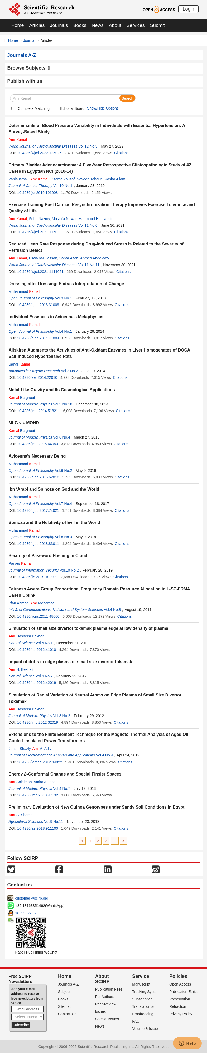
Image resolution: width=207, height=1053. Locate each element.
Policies (178, 976)
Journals (59, 25)
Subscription (142, 999)
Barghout (22, 397)
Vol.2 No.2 (69, 371)
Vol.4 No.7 (61, 788)
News (98, 25)
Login (188, 9)
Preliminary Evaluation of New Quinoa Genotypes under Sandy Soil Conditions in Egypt (97, 807)
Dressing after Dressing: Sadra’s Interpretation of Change (66, 283)
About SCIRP (102, 979)
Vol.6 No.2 (63, 470)
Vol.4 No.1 (63, 331)
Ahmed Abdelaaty (94, 258)
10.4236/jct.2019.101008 (37, 192)
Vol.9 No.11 (53, 821)
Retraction (177, 1006)
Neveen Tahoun (90, 179)
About (115, 25)
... (114, 841)
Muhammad (24, 291)
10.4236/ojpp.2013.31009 (38, 305)
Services (136, 25)
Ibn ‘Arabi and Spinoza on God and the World (54, 489)
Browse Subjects (28, 68)
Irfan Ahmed (19, 603)
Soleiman (20, 782)
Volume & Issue (145, 1029)
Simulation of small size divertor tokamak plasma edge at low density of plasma (89, 628)
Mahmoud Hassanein (96, 219)
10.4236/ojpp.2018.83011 (38, 543)
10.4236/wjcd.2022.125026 (39, 153)
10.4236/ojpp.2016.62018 (38, 477)
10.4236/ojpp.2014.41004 (38, 338)
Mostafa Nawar (64, 219)
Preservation (179, 999)
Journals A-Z (68, 984)
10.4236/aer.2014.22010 (37, 377)
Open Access (180, 984)
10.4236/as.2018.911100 (37, 828)
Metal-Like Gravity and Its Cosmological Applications (62, 390)
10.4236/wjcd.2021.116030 (39, 232)
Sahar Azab (68, 258)
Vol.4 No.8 (112, 610)
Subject (64, 992)
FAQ (135, 1021)
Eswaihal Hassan (43, 258)
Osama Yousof (63, 179)
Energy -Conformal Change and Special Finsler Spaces (65, 774)
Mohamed (42, 603)
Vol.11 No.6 (87, 225)
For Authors (104, 997)
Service (140, 976)
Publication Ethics (184, 992)
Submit (157, 25)
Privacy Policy (180, 1014)
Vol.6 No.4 (61, 437)
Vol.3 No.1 (63, 298)
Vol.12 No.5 (87, 146)
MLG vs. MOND (24, 423)
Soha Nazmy (39, 219)
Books (79, 25)
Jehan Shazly (20, 748)
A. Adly (41, 748)
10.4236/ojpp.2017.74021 (38, 510)
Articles (37, 25)
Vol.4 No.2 (44, 676)
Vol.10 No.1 (62, 186)
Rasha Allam (114, 179)
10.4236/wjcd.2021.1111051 (40, 272)
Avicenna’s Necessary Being (37, 456)
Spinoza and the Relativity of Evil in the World (54, 522)
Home (17, 25)
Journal (29, 40)
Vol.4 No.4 (104, 755)
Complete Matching (34, 108)
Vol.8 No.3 (63, 537)
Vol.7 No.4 (63, 504)
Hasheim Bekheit (26, 636)
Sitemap (64, 1006)
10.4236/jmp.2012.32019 (37, 722)
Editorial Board (72, 108)
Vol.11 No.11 (88, 265)
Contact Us (67, 1014)
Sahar (19, 364)
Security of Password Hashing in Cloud (48, 555)
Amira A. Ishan (45, 782)
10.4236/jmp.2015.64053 (37, 444)
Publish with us (27, 81)
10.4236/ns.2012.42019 (36, 683)
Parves (20, 563)
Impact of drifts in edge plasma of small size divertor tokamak (70, 661)
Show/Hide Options (103, 108)
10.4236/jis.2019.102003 (37, 577)
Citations (121, 153)
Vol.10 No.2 (69, 570)
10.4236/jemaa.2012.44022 (39, 762)
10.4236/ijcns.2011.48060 (38, 616)
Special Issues (107, 1019)
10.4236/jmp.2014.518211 (38, 411)
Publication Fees (109, 989)
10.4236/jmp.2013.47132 (37, 795)
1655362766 (25, 913)
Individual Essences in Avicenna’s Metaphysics (56, 316)
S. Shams (20, 815)
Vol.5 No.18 (62, 404)
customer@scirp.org (31, 898)
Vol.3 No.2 (61, 716)
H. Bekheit (21, 669)
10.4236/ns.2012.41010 (36, 650)
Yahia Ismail (18, 179)
